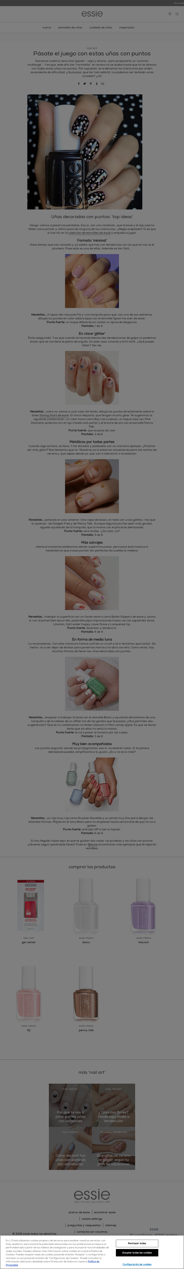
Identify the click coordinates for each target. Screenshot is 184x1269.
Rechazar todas (137, 1243)
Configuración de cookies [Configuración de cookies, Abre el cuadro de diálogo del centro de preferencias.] (137, 1264)
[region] (92, 1252)
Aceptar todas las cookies (137, 1252)
